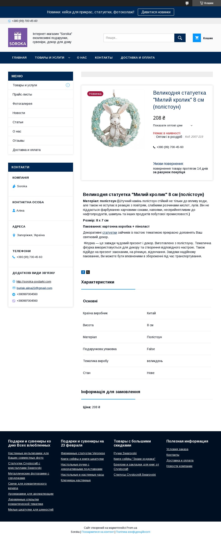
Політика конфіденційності (133, 531)
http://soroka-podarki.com (33, 281)
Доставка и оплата (138, 57)
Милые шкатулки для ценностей (30, 509)
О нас (82, 57)
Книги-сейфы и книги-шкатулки (82, 458)
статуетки (109, 232)
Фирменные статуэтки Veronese (83, 453)
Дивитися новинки (155, 12)
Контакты (104, 57)
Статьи (18, 122)
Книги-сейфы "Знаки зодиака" (134, 458)
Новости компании (179, 466)
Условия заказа (177, 449)
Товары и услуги (49, 57)
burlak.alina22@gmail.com (34, 288)
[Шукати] (180, 38)
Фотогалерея (22, 103)
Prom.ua (132, 527)
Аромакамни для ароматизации (30, 493)
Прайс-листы (22, 94)
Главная (19, 57)
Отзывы (18, 140)
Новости (19, 113)
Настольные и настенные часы (82, 474)
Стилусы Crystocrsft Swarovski (135, 474)
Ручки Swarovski (125, 453)
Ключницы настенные (76, 480)
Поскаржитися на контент (98, 531)
